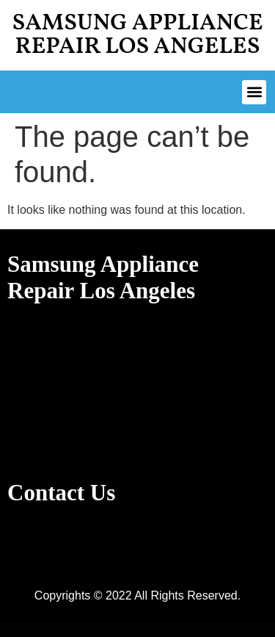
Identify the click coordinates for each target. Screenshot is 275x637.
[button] (254, 92)
